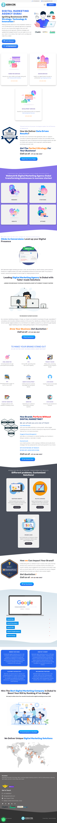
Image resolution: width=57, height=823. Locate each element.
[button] (54, 1)
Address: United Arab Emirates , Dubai (12, 799)
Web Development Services (28, 113)
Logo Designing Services (45, 78)
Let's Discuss (9, 41)
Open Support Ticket (8, 797)
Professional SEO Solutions (15, 78)
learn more (17, 506)
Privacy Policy (45, 817)
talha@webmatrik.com (46, 1)
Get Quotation (28, 337)
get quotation (27, 583)
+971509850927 (35, 1)
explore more (14, 80)
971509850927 (40, 153)
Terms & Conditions (52, 817)
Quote (51, 4)
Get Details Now (27, 459)
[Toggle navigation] (44, 4)
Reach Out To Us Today (29, 159)
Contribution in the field (28, 731)
